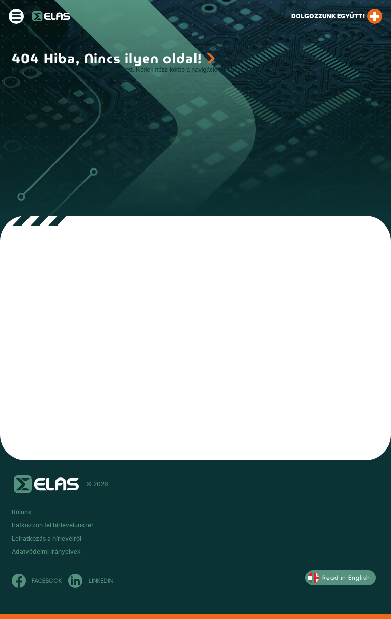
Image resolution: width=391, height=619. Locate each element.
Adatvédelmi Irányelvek (46, 552)
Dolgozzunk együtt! (336, 16)
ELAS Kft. (51, 16)
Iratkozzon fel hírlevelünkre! (52, 525)
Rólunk (22, 512)
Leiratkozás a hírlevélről (46, 539)
